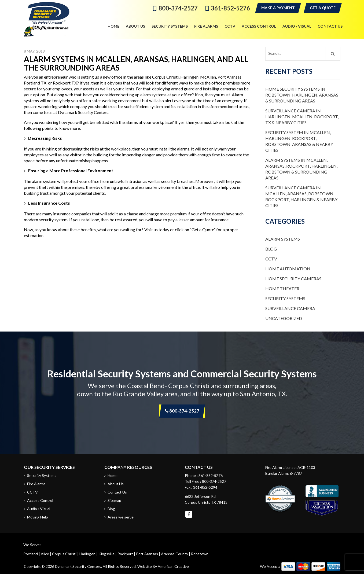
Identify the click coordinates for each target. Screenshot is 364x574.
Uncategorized (283, 318)
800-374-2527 (178, 8)
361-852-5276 (230, 8)
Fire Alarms (36, 483)
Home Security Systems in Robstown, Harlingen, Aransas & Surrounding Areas (301, 94)
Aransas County (174, 553)
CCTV (271, 258)
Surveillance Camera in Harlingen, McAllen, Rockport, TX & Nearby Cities (302, 116)
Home (112, 475)
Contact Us (117, 492)
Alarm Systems (282, 238)
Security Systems (285, 298)
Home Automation (287, 268)
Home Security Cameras (293, 278)
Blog (271, 248)
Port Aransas (147, 553)
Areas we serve (121, 517)
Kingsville (106, 553)
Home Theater (282, 288)
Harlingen (87, 553)
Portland (30, 553)
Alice (45, 553)
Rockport (125, 553)
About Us (116, 483)
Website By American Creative (163, 566)
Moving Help (37, 517)
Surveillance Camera (290, 308)
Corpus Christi (64, 553)
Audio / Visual (38, 508)
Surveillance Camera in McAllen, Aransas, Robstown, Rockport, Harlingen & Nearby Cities (301, 196)
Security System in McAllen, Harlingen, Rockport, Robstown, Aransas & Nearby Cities (299, 141)
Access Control (40, 500)
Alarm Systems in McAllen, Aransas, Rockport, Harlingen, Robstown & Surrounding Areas (301, 168)
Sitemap (114, 500)
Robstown (199, 553)
